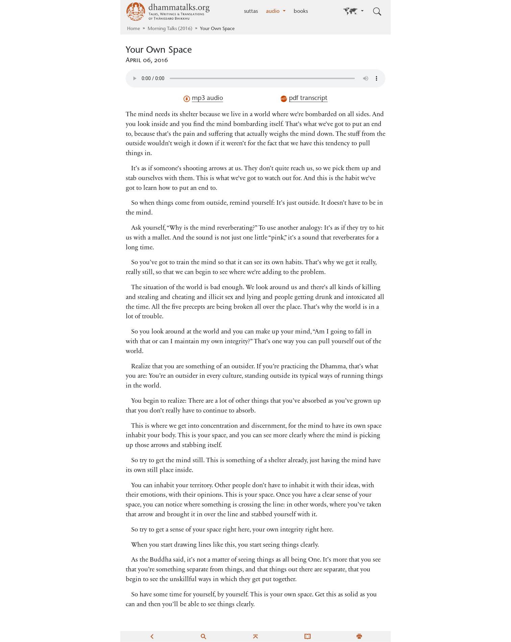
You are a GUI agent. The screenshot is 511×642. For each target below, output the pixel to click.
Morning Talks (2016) (170, 29)
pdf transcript (304, 98)
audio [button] (273, 11)
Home (133, 29)
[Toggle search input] (377, 11)
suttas (251, 11)
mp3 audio (203, 98)
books (301, 11)
